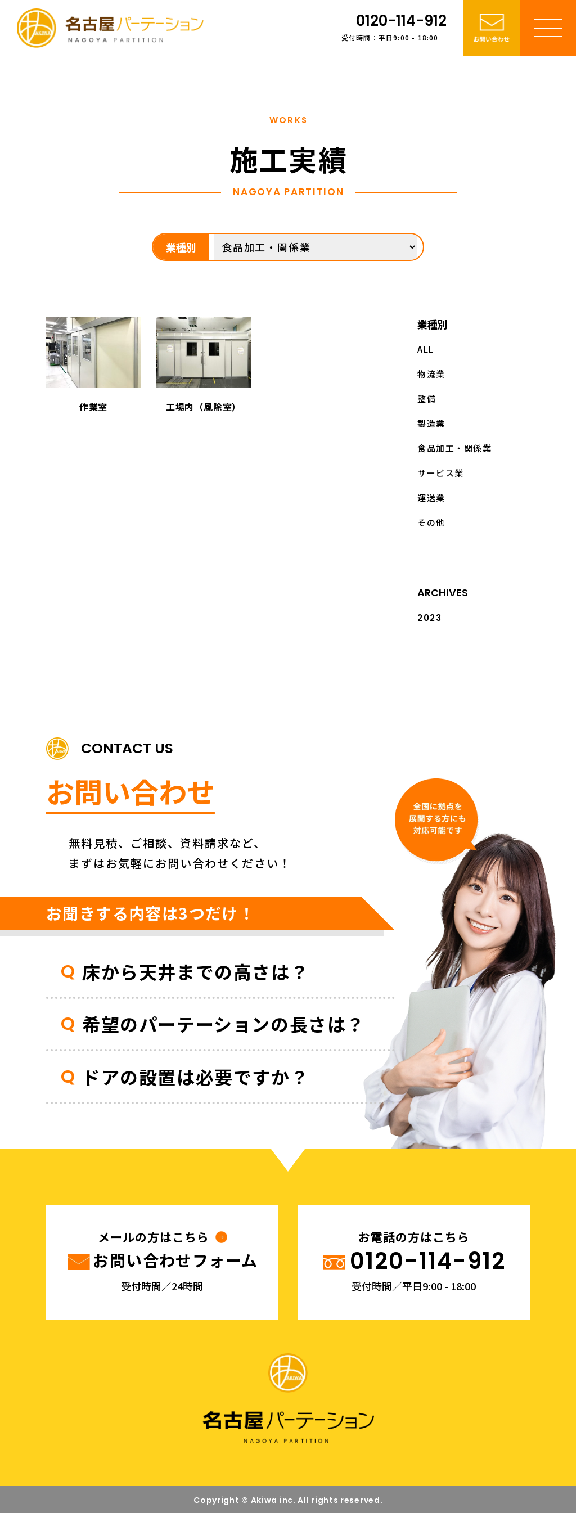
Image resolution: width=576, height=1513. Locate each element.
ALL (425, 349)
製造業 (431, 423)
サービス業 (440, 473)
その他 (431, 522)
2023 (429, 618)
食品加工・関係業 (454, 448)
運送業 (431, 497)
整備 (426, 398)
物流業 (431, 374)
